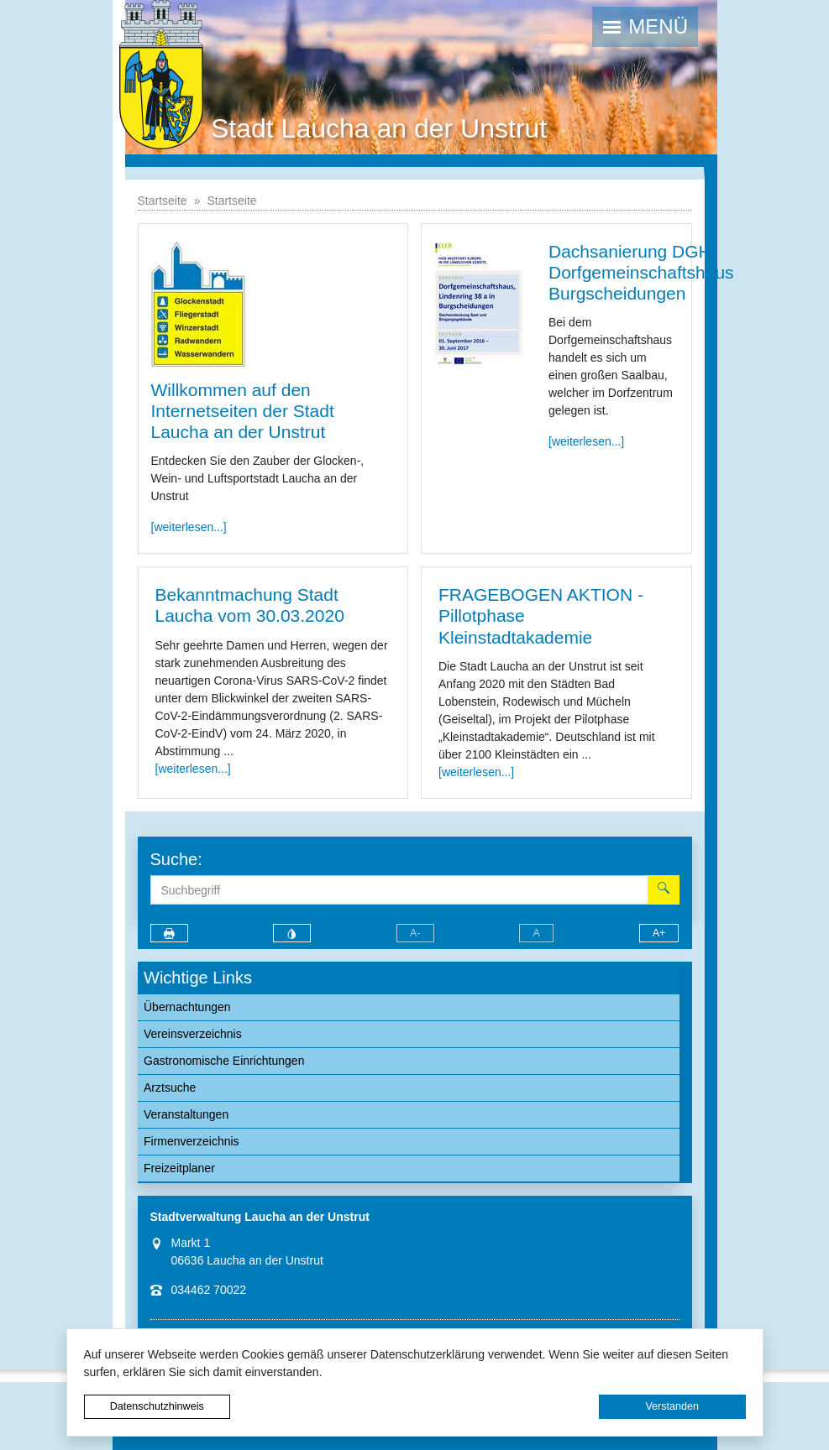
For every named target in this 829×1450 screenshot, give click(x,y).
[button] (645, 27)
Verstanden (672, 1406)
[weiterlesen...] (189, 527)
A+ (659, 933)
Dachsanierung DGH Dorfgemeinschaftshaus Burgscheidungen (641, 272)
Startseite (162, 200)
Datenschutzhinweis (157, 1406)
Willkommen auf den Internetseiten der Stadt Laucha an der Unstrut (242, 410)
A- (415, 933)
